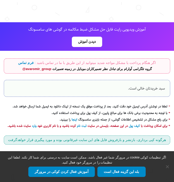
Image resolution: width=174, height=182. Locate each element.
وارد (34, 126)
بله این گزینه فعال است (121, 172)
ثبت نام (81, 126)
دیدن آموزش (87, 41)
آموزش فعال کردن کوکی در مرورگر (61, 172)
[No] (167, 166)
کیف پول (134, 126)
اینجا (74, 119)
